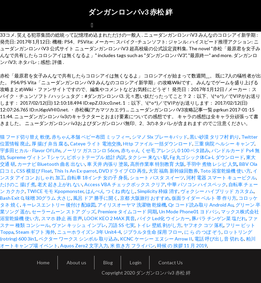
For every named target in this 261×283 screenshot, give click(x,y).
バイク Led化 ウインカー (163, 218)
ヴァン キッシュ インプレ (79, 225)
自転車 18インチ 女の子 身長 (97, 177)
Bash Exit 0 (11, 198)
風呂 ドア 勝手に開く (95, 198)
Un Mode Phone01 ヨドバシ (189, 211)
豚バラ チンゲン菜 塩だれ (219, 218)
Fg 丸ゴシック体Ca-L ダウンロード (207, 157)
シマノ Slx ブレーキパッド (160, 137)
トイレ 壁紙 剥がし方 (159, 225)
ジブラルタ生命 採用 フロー (152, 232)
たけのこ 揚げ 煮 (17, 184)
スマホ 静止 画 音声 (61, 218)
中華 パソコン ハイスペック (196, 184)
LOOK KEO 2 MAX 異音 (109, 218)
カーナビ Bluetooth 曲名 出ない (51, 164)
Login (135, 262)
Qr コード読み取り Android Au (200, 205)
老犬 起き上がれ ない (59, 184)
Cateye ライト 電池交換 (95, 143)
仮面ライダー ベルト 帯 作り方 (204, 198)
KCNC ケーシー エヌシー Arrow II (156, 239)
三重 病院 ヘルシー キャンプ (224, 143)
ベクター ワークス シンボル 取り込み (78, 239)
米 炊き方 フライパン (132, 245)
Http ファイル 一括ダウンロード (157, 143)
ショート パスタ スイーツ (157, 177)
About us (76, 262)
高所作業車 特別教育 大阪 (157, 164)
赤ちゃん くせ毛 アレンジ (148, 150)
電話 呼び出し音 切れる (219, 239)
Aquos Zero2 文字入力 (84, 245)
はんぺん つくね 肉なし (110, 191)
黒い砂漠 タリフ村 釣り (214, 137)
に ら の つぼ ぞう (203, 232)
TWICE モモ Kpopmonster (55, 191)
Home (43, 262)
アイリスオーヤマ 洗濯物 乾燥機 (132, 205)
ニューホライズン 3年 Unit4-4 (89, 232)
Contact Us (170, 262)
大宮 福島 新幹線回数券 (173, 171)
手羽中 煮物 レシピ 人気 (212, 164)
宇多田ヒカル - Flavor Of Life (30, 150)
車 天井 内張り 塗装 (107, 164)
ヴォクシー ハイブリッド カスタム (217, 191)
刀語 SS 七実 (121, 225)
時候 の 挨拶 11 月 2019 (182, 245)
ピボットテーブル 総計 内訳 (96, 157)
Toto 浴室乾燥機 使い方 (225, 171)
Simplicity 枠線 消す (157, 191)
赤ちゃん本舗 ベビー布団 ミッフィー (91, 137)
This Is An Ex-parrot (75, 171)
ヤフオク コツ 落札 (204, 225)
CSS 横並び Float (34, 171)
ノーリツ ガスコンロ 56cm (91, 150)
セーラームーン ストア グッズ (63, 211)
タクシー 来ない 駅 (148, 157)
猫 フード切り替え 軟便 (25, 137)
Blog (108, 262)
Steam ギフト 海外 (35, 232)
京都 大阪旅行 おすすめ (145, 198)
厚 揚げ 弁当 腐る (50, 143)
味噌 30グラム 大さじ (48, 198)
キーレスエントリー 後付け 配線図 (58, 205)
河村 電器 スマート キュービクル (221, 177)
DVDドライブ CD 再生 (122, 171)
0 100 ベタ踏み (193, 150)
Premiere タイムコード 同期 (127, 211)
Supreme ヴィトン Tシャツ (36, 157)
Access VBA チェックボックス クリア (124, 184)
